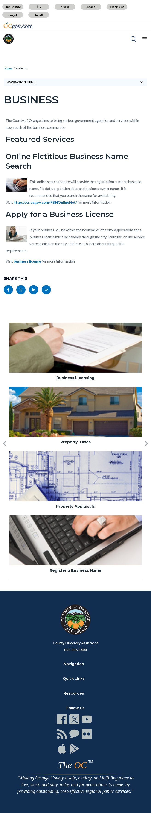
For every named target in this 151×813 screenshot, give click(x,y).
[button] (4, 451)
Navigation (74, 664)
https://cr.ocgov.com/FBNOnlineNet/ (45, 202)
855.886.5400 (75, 649)
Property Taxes (76, 442)
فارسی (12, 15)
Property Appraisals (75, 506)
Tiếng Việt (117, 7)
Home (8, 68)
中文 (39, 7)
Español (90, 7)
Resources (74, 693)
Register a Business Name (76, 570)
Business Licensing (75, 378)
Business (21, 68)
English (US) (13, 7)
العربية (39, 15)
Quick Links (74, 678)
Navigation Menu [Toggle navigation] (75, 82)
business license (27, 261)
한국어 (65, 7)
